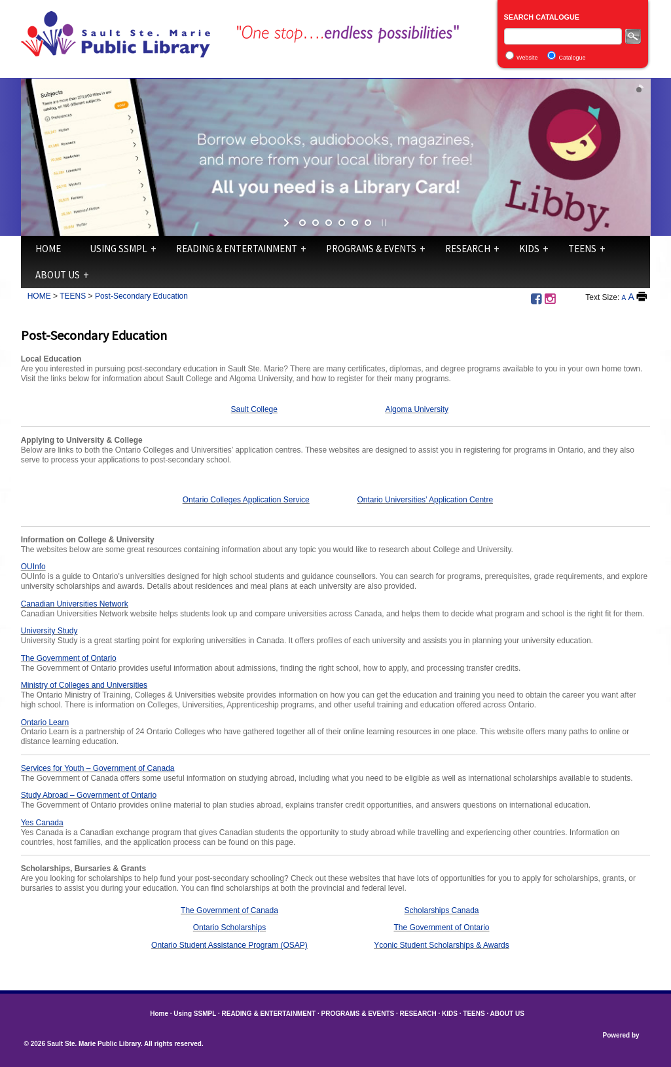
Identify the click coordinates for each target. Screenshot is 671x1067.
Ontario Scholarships (229, 927)
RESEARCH (467, 248)
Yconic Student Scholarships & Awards (441, 945)
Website (527, 57)
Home (48, 248)
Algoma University (416, 409)
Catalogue (571, 57)
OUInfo (33, 566)
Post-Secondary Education (141, 296)
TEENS (582, 248)
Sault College (254, 409)
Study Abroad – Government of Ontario (88, 795)
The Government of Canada (229, 910)
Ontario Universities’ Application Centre (425, 499)
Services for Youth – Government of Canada (98, 768)
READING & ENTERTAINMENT (236, 248)
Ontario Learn (45, 722)
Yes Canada (42, 822)
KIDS (529, 248)
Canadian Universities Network (74, 603)
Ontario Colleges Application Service (246, 499)
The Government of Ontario (69, 658)
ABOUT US (57, 275)
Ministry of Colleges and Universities (84, 685)
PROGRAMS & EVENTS (371, 248)
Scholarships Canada (441, 910)
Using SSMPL (118, 248)
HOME (39, 296)
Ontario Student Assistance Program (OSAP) (229, 945)
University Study (49, 630)
